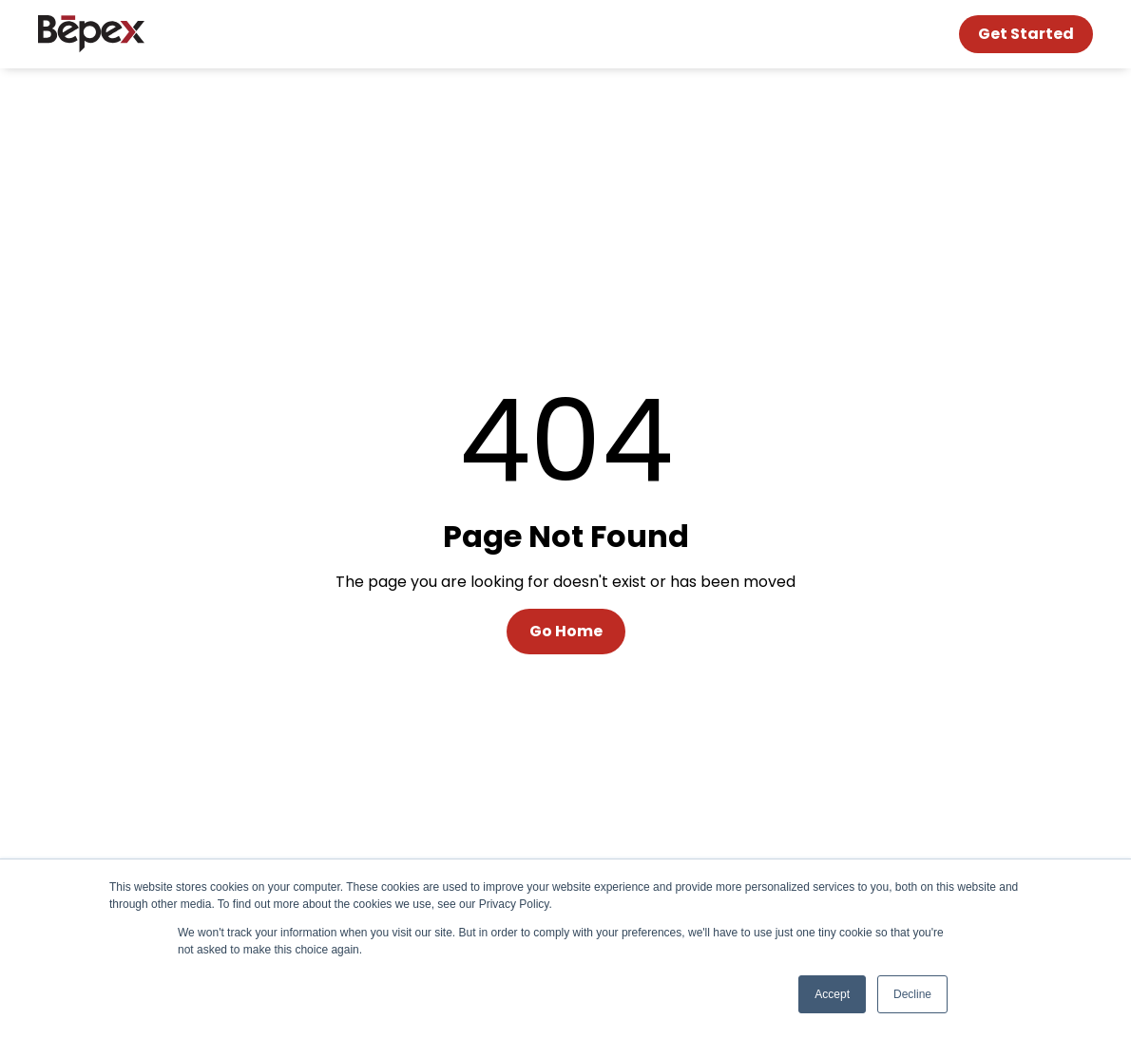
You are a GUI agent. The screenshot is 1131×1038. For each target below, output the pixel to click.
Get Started (1026, 34)
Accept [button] (832, 994)
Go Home (566, 631)
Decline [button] (912, 994)
